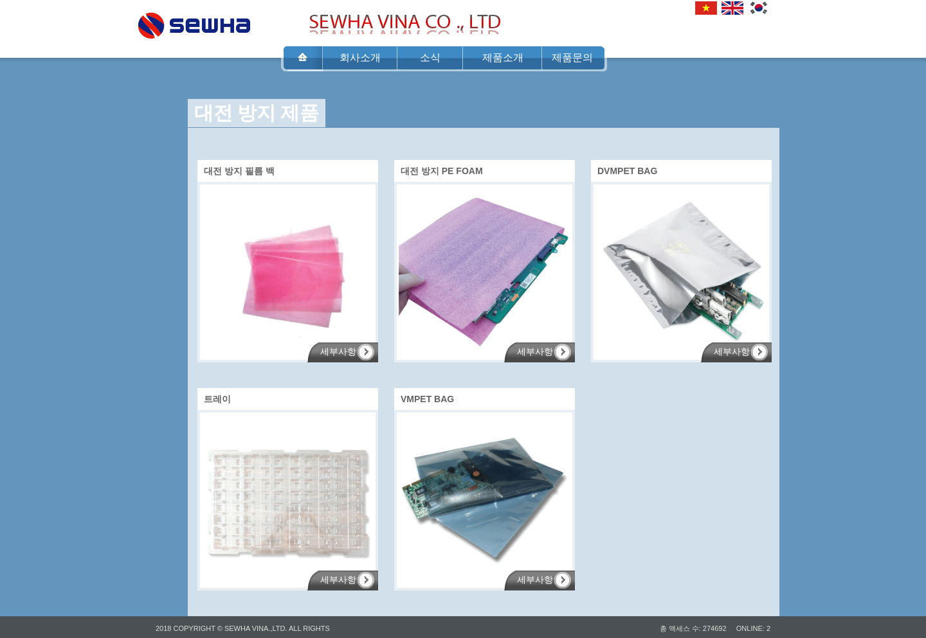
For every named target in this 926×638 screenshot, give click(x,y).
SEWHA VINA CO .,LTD (194, 22)
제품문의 (572, 57)
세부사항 (338, 351)
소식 (430, 57)
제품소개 (502, 57)
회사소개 (360, 57)
